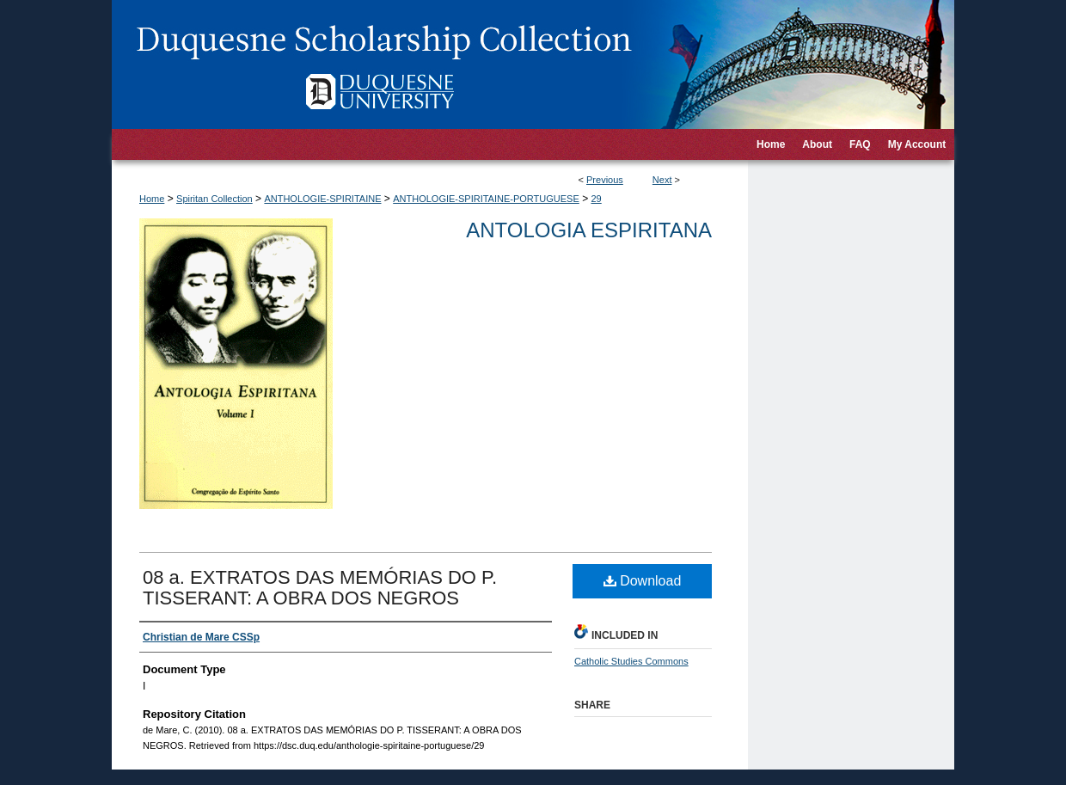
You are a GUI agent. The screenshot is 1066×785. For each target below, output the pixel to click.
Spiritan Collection (214, 198)
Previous (604, 180)
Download (642, 580)
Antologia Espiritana (589, 230)
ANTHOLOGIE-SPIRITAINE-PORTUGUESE (486, 198)
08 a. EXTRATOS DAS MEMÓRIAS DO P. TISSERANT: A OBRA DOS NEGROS (320, 588)
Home (151, 198)
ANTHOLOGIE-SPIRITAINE (322, 198)
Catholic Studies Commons (631, 661)
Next (662, 180)
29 (596, 198)
